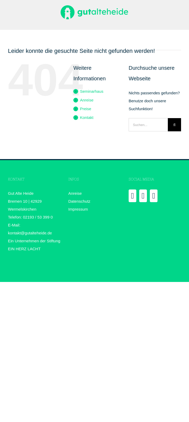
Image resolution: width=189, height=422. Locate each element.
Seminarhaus (91, 91)
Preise (85, 108)
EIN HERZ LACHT (24, 249)
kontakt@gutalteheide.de (30, 233)
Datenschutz (79, 201)
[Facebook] (132, 195)
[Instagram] (154, 195)
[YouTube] (143, 195)
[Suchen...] (148, 124)
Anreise (86, 100)
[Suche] (174, 124)
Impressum (78, 209)
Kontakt (86, 117)
